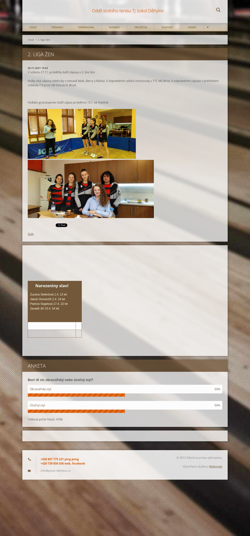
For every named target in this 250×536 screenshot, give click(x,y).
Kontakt (167, 27)
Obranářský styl (40, 389)
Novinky (114, 27)
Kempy (192, 27)
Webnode (215, 466)
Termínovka (86, 27)
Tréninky (57, 27)
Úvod (33, 27)
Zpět (31, 234)
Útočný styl (37, 405)
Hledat (218, 10)
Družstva (141, 27)
